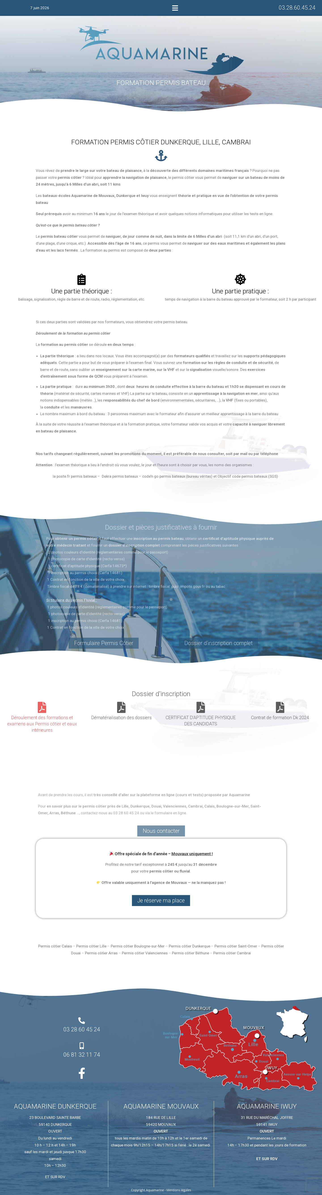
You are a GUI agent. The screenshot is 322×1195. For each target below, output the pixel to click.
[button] (175, 8)
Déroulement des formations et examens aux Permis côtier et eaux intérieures (42, 724)
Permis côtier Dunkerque (189, 946)
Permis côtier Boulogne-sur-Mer (138, 946)
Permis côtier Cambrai (232, 953)
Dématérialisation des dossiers (121, 717)
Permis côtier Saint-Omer (235, 946)
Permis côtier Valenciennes (145, 953)
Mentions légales (179, 1190)
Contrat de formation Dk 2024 (280, 717)
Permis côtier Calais (55, 946)
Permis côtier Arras (101, 953)
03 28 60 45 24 (81, 1029)
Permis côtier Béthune (190, 953)
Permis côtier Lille (91, 946)
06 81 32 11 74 (81, 1055)
